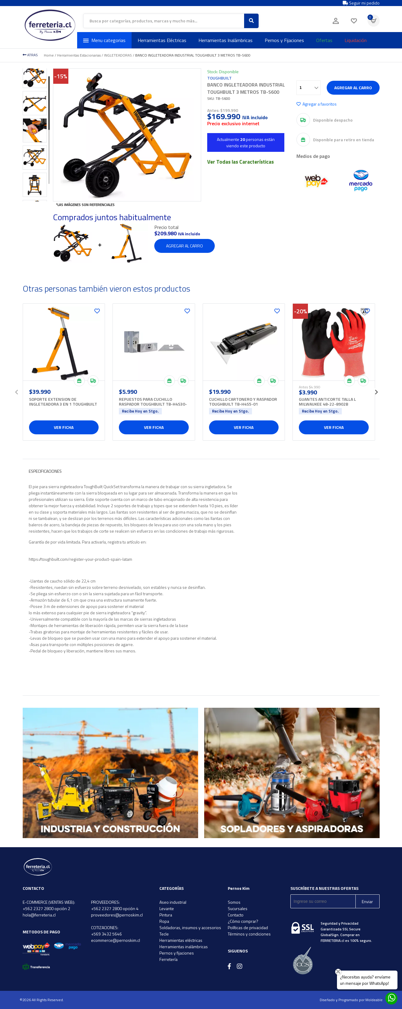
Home (49, 55)
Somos (234, 902)
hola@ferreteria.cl (39, 915)
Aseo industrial (172, 902)
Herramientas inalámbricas (183, 946)
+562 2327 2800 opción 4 (115, 908)
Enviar (367, 901)
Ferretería (168, 959)
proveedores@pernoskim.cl (117, 915)
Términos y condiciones (249, 934)
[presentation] (17, 390)
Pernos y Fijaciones (284, 40)
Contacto (235, 915)
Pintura (165, 915)
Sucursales (237, 908)
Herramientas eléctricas (180, 940)
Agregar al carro (353, 87)
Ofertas (324, 40)
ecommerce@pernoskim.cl (115, 940)
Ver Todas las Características (240, 162)
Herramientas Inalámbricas (225, 40)
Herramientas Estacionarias (79, 55)
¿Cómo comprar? (243, 921)
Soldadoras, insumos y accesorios (190, 927)
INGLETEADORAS (118, 55)
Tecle (164, 934)
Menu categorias (104, 40)
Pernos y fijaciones (176, 953)
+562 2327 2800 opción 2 (46, 908)
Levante (166, 908)
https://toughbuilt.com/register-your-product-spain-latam (80, 559)
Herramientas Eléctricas (162, 40)
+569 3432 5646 (106, 934)
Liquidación (356, 40)
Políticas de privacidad (248, 927)
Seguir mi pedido (361, 3)
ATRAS (30, 55)
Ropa (164, 921)
